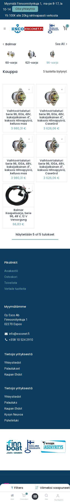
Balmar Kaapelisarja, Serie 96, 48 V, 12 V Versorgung (18, 215)
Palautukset (12, 368)
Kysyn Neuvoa (13, 414)
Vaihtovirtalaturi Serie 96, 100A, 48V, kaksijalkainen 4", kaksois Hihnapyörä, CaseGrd (51, 167)
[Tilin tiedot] (58, 496)
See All (61, 44)
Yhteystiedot (13, 362)
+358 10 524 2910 (21, 339)
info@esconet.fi (19, 334)
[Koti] (12, 495)
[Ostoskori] (23, 495)
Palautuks (10, 402)
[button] (55, 487)
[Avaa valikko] (35, 496)
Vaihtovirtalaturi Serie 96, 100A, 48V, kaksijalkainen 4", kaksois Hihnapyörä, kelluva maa (18, 167)
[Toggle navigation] (5, 28)
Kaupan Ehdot (13, 374)
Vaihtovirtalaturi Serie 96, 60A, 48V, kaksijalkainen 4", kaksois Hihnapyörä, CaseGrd (51, 117)
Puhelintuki (11, 420)
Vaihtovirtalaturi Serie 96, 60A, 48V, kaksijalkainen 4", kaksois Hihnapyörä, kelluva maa (18, 117)
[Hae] (46, 495)
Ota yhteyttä (25, 9)
